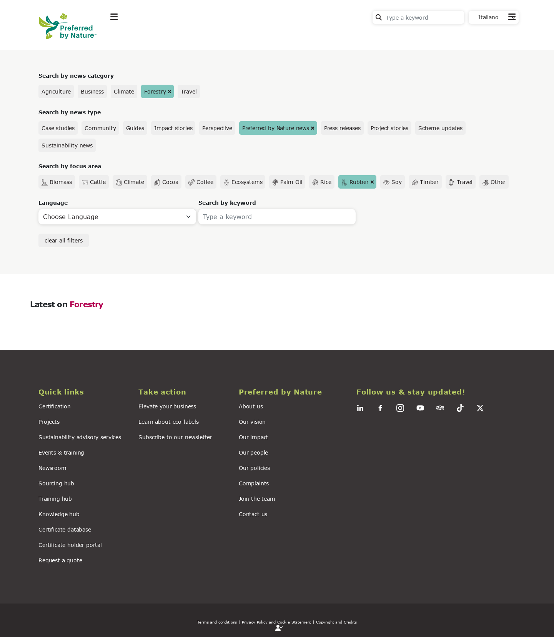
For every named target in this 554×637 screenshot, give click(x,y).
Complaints (254, 483)
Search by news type (69, 112)
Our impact (253, 437)
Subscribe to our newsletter (175, 437)
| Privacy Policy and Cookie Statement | (276, 622)
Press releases (342, 128)
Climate (124, 91)
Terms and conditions (217, 622)
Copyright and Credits (336, 622)
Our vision (252, 421)
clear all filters (64, 240)
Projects (49, 421)
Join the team (257, 498)
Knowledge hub (59, 514)
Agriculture (56, 91)
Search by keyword (227, 202)
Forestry (155, 91)
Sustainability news (67, 145)
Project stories (390, 128)
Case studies (58, 128)
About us (251, 406)
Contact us (253, 514)
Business (92, 91)
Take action (167, 36)
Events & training (61, 452)
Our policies (254, 468)
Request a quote (60, 560)
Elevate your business (167, 406)
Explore (121, 36)
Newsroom (52, 468)
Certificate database (64, 529)
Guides (135, 128)
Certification (54, 406)
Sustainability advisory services (79, 437)
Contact (504, 35)
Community (100, 128)
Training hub (55, 498)
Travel (188, 91)
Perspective (217, 128)
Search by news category (76, 75)
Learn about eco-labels (168, 421)
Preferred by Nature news (275, 128)
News (210, 36)
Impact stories (173, 128)
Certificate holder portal (70, 545)
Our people (253, 452)
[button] (83, 392)
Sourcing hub (56, 483)
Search (379, 17)
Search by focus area (69, 166)
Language (53, 202)
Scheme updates (440, 128)
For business (254, 36)
